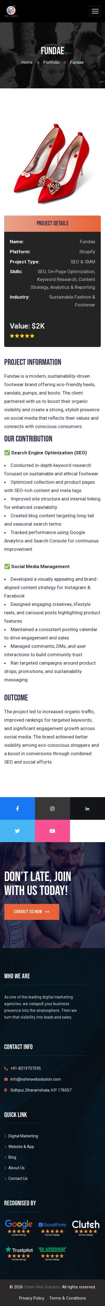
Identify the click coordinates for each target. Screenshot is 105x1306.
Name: (17, 241)
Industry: (19, 297)
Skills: (16, 271)
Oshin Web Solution (42, 1287)
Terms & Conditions (67, 1298)
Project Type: (24, 261)
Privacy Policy (31, 1298)
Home (27, 62)
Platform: (20, 251)
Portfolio (51, 62)
